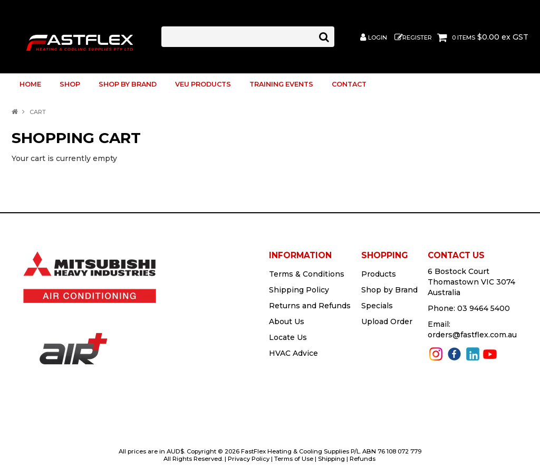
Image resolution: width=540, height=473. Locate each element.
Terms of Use (293, 458)
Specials (377, 305)
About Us (286, 321)
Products (378, 274)
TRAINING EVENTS (281, 84)
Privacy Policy (248, 458)
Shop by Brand (128, 84)
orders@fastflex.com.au (472, 334)
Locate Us (288, 337)
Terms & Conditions (306, 274)
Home (30, 84)
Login (377, 38)
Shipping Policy (299, 290)
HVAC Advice (293, 353)
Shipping (331, 458)
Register (417, 38)
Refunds (362, 458)
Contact (349, 84)
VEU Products (203, 84)
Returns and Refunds (310, 305)
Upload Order (386, 321)
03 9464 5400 (483, 308)
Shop (70, 84)
